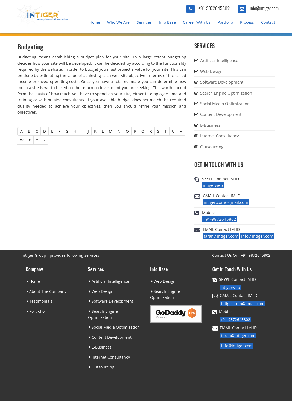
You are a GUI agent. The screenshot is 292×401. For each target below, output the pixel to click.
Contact (268, 22)
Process (247, 22)
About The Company (46, 291)
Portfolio (225, 22)
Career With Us (197, 22)
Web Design (211, 71)
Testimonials (39, 301)
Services (144, 22)
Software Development (221, 82)
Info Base (167, 22)
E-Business (210, 125)
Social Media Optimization (225, 103)
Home (94, 22)
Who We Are (118, 22)
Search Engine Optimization (226, 93)
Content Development (220, 114)
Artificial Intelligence (219, 60)
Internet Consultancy (219, 135)
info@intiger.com (264, 8)
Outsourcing (211, 146)
